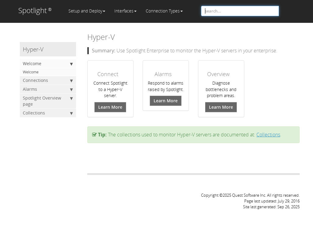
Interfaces (125, 11)
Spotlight (35, 10)
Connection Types (164, 11)
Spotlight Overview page (48, 101)
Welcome (48, 64)
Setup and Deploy (86, 11)
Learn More (110, 107)
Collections (48, 113)
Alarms (48, 89)
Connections (48, 80)
